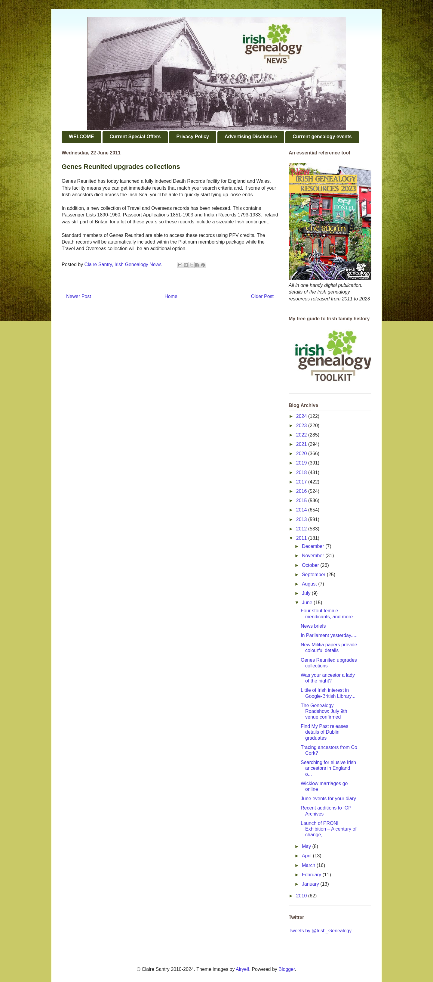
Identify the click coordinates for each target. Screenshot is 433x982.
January (311, 884)
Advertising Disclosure (251, 136)
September (314, 574)
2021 (302, 444)
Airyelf (242, 969)
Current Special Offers (135, 136)
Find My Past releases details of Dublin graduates (324, 732)
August (310, 583)
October (311, 565)
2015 (302, 500)
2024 (302, 416)
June (308, 602)
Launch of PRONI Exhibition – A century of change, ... (329, 829)
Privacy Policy (192, 136)
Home (170, 296)
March (309, 865)
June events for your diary (328, 798)
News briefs (313, 626)
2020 (302, 453)
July (307, 593)
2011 (302, 538)
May (307, 846)
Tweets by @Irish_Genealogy (320, 930)
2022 (302, 434)
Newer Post (78, 296)
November (313, 555)
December (313, 546)
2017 (302, 481)
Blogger (286, 969)
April (307, 855)
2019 (302, 462)
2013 (302, 519)
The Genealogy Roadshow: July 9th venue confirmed (324, 711)
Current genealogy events (322, 136)
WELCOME (81, 136)
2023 (302, 425)
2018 (302, 472)
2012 (302, 528)
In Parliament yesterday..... (329, 635)
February (312, 874)
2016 (302, 491)
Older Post (262, 296)
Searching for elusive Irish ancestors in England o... (328, 768)
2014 (302, 509)
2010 (302, 895)
